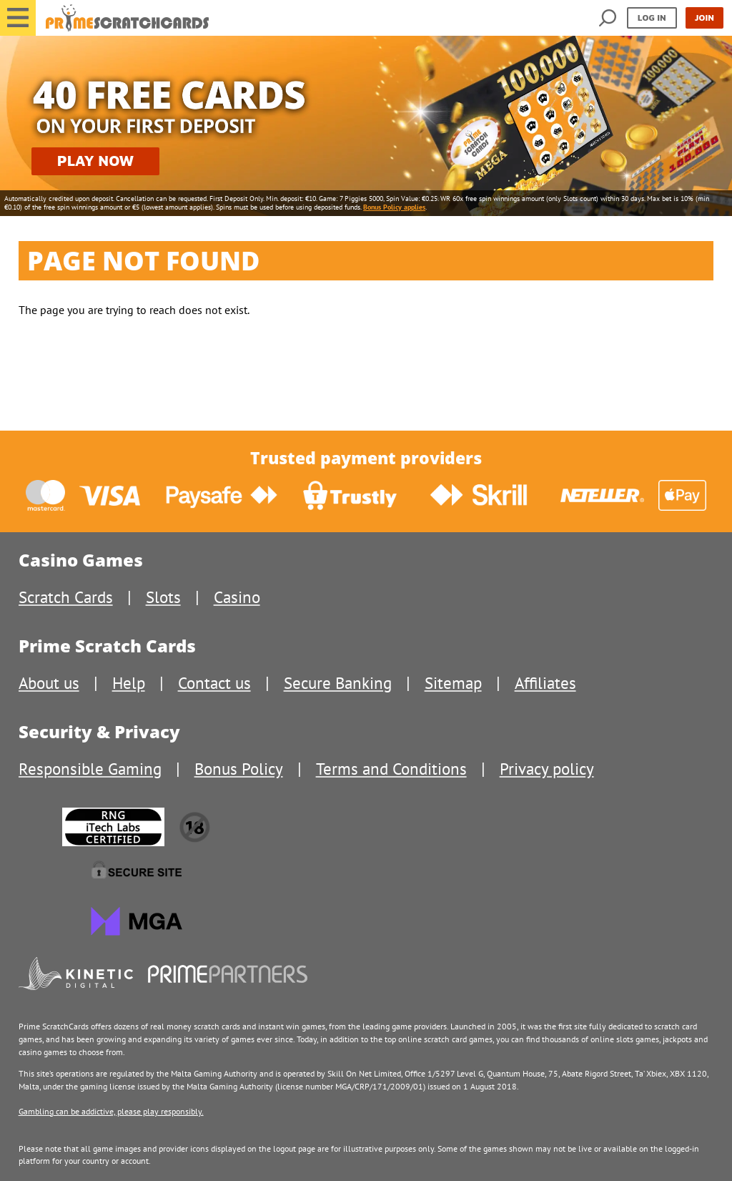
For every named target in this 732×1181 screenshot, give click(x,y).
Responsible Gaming (90, 768)
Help (128, 682)
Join (704, 17)
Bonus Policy (238, 768)
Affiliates (545, 682)
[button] (18, 18)
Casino (237, 597)
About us (49, 682)
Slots (163, 597)
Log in (652, 17)
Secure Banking (338, 682)
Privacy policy (547, 768)
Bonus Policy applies (394, 207)
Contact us (214, 682)
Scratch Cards (66, 597)
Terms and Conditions (391, 768)
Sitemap (453, 682)
